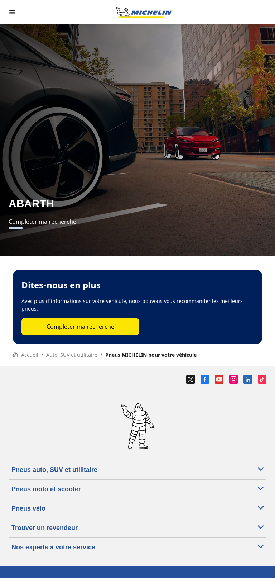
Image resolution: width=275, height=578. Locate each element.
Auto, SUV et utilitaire (71, 354)
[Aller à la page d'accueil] (144, 12)
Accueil (25, 354)
